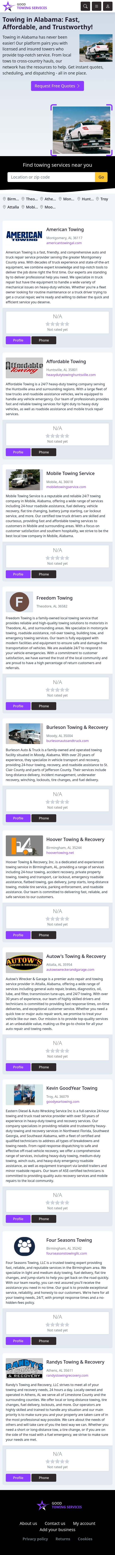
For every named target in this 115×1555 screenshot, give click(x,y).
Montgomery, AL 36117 (64, 238)
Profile (18, 340)
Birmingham (18, 198)
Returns (63, 1538)
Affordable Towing (66, 361)
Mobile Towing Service (70, 473)
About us (28, 1523)
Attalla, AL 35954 (59, 964)
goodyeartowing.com (62, 1101)
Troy (104, 198)
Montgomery (74, 198)
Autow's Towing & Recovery (76, 956)
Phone (44, 340)
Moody (51, 206)
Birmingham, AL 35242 (64, 1248)
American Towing (65, 229)
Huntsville (91, 198)
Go (101, 177)
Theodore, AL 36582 (51, 606)
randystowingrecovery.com (67, 1375)
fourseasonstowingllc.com (66, 1253)
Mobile (32, 206)
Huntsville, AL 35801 (62, 369)
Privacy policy (35, 1538)
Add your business (57, 1529)
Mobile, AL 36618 (59, 482)
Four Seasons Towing (69, 1240)
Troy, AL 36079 (57, 1096)
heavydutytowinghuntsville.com (71, 374)
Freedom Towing (54, 598)
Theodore (34, 198)
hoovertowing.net (60, 852)
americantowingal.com (64, 243)
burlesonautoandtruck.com (67, 740)
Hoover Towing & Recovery (75, 839)
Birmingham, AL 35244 (64, 847)
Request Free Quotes (57, 86)
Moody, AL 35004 (59, 735)
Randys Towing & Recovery (75, 1362)
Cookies (85, 1538)
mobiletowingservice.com (66, 487)
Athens (51, 198)
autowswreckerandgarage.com (70, 969)
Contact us (55, 1523)
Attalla (13, 206)
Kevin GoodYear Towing (71, 1088)
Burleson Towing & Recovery (77, 727)
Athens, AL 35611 (59, 1370)
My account (84, 1523)
